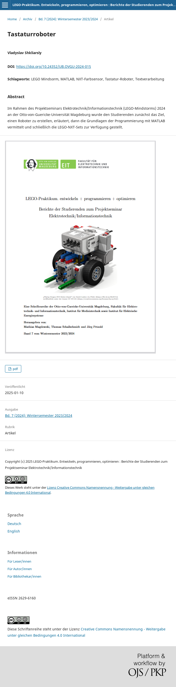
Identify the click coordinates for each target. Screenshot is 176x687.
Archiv (27, 19)
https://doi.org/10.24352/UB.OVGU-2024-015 (53, 66)
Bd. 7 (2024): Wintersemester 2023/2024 (68, 19)
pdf (15, 369)
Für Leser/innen (19, 561)
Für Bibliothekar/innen (24, 576)
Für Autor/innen (20, 569)
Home (12, 19)
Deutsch (14, 523)
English (14, 531)
